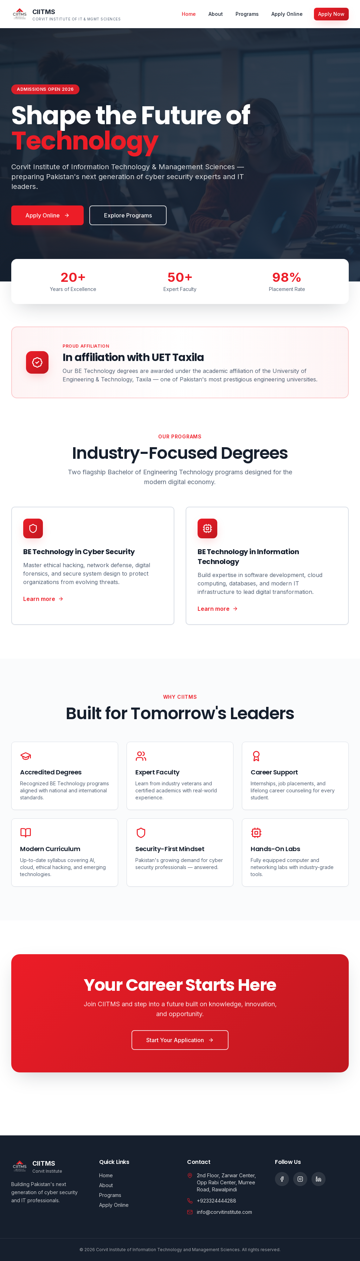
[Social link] (282, 1179)
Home (189, 14)
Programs (247, 14)
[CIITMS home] (66, 14)
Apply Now (331, 14)
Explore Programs (128, 215)
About (215, 14)
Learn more (43, 598)
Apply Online (287, 14)
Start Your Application (180, 1040)
